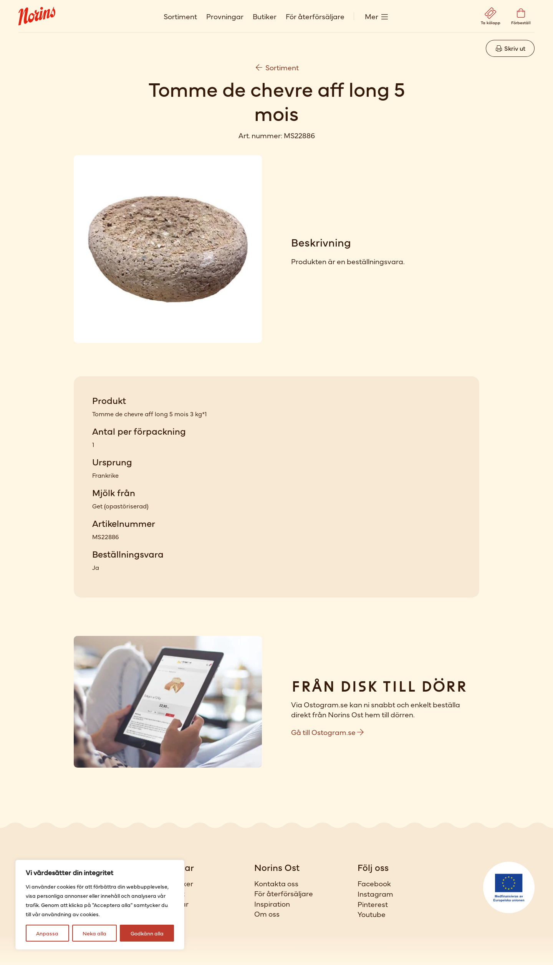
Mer (371, 16)
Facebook (374, 883)
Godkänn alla (147, 933)
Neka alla (94, 933)
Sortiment (180, 16)
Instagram (375, 894)
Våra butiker (172, 883)
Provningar (224, 16)
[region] (99, 905)
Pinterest (373, 904)
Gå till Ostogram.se (327, 732)
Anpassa (47, 933)
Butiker (264, 16)
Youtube (372, 914)
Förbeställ (168, 914)
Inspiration (272, 904)
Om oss (267, 914)
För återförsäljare (315, 16)
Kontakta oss (276, 883)
